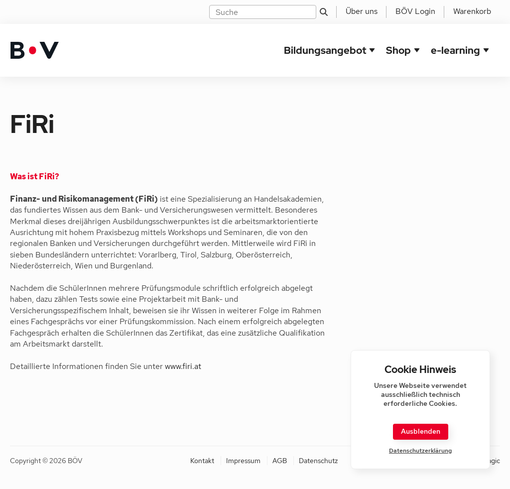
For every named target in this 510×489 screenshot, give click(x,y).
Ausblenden (420, 431)
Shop (398, 50)
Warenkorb (472, 11)
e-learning (455, 50)
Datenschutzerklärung (420, 451)
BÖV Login (415, 11)
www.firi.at (183, 366)
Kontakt (202, 460)
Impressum (243, 460)
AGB (279, 460)
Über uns (362, 11)
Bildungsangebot (325, 50)
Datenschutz (318, 460)
